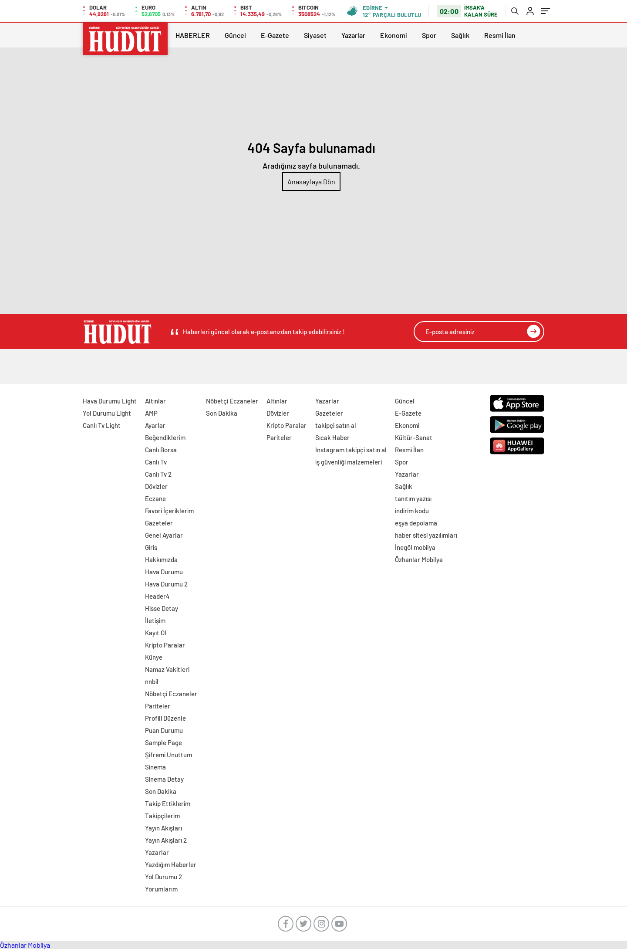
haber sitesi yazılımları (426, 535)
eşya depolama (416, 523)
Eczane (155, 498)
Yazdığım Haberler (170, 864)
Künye (153, 657)
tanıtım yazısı (413, 498)
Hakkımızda (161, 559)
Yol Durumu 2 (163, 877)
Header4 (157, 596)
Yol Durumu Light (107, 413)
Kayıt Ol (155, 633)
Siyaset (315, 35)
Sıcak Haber (332, 437)
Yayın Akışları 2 (166, 840)
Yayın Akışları (163, 828)
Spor (429, 35)
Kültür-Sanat (413, 437)
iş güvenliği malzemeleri (348, 462)
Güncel (235, 35)
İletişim (155, 620)
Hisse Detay (161, 608)
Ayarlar (155, 425)
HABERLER (192, 35)
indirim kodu (412, 511)
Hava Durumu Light (110, 401)
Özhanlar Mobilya (419, 559)
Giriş (151, 547)
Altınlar (155, 401)
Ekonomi (393, 35)
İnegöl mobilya (415, 547)
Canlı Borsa (161, 450)
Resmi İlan (500, 35)
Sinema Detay (164, 779)
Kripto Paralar (165, 645)
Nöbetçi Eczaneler (171, 694)
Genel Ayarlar (164, 535)
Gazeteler (159, 523)
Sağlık (460, 35)
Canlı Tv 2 (158, 474)
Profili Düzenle (165, 718)
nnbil (151, 681)
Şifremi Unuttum (168, 755)
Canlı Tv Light (102, 425)
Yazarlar (353, 35)
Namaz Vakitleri (167, 669)
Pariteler (157, 706)
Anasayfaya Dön (311, 181)
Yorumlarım (161, 889)
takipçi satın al (335, 425)
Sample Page (163, 742)
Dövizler (156, 486)
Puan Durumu (164, 730)
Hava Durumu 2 (166, 584)
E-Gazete (275, 35)
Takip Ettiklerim (167, 803)
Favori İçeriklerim (169, 511)
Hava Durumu (164, 572)
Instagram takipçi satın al (351, 450)
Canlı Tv (156, 462)
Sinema (155, 767)
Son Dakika (160, 791)
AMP (151, 413)
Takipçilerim (162, 816)
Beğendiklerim (165, 437)
